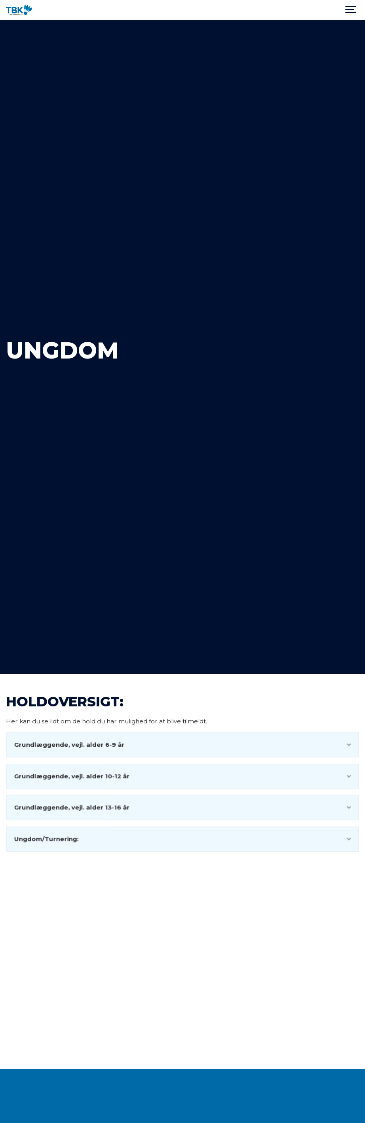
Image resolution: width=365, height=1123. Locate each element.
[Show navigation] (351, 10)
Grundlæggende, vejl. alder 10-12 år (183, 776)
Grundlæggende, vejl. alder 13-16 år (183, 807)
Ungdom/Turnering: (183, 838)
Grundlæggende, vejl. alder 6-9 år (183, 745)
